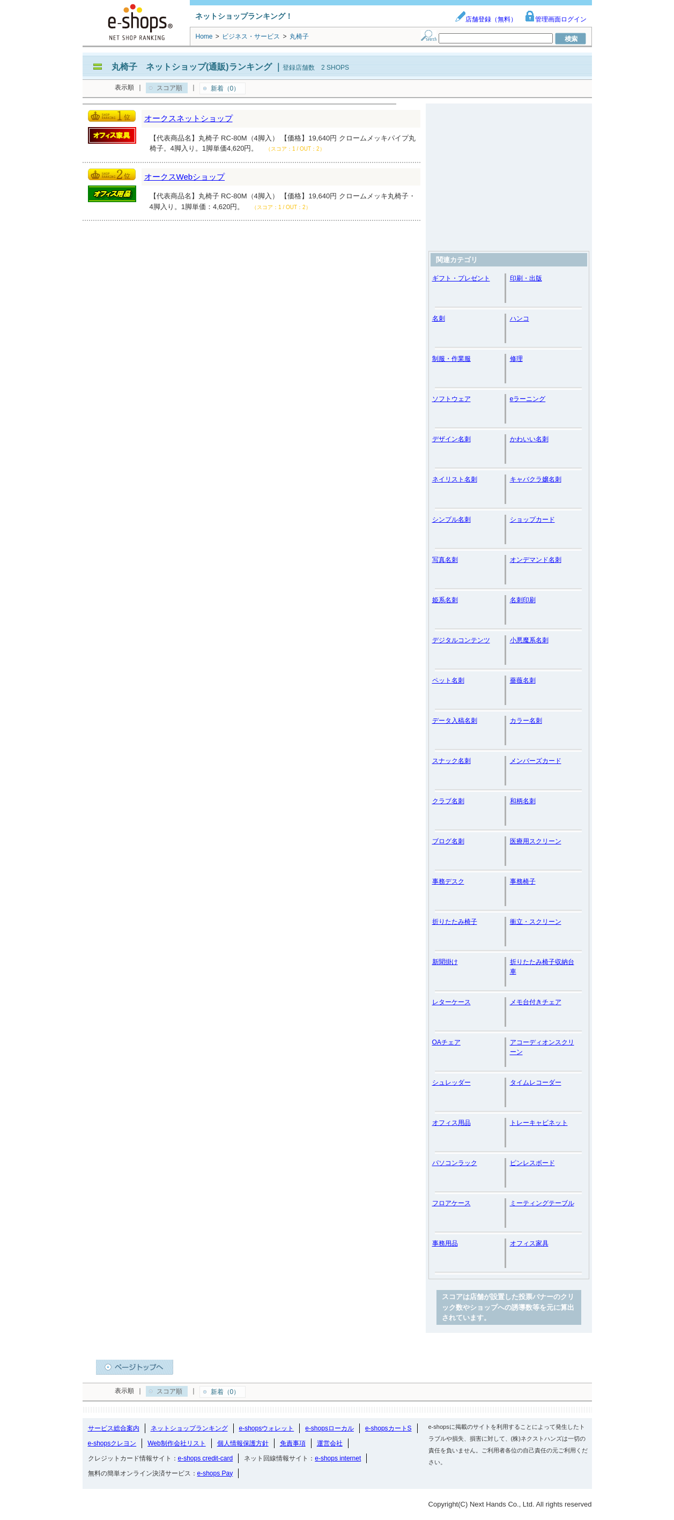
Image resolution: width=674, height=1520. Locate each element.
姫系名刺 (445, 600)
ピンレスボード (532, 1163)
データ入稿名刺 (454, 720)
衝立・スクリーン (535, 921)
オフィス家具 (529, 1243)
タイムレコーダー (535, 1082)
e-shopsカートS (388, 1428)
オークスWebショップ (184, 176)
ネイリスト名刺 (454, 479)
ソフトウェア (451, 399)
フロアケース (451, 1203)
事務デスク (448, 881)
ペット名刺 (448, 680)
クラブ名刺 (448, 801)
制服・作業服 (451, 358)
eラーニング (528, 399)
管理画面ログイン (555, 19)
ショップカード (532, 519)
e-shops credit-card (205, 1458)
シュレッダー (451, 1082)
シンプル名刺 (451, 519)
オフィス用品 (451, 1122)
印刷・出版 (526, 278)
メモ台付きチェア (535, 1002)
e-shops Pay (215, 1473)
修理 (516, 358)
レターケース (451, 1002)
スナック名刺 (451, 761)
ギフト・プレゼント (461, 278)
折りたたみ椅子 (454, 921)
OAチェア (446, 1042)
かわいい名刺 (529, 439)
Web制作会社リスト (176, 1443)
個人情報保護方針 (243, 1443)
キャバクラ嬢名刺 (535, 479)
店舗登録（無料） (486, 19)
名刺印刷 (523, 600)
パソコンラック (454, 1163)
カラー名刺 (526, 720)
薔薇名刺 (523, 680)
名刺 (438, 318)
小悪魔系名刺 (529, 640)
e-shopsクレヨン (112, 1443)
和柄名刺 (523, 801)
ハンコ (519, 318)
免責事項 (293, 1443)
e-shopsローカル (329, 1428)
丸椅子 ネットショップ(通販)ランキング (192, 66)
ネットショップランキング (189, 1428)
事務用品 (445, 1243)
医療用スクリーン (535, 841)
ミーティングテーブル (542, 1203)
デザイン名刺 (451, 439)
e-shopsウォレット (266, 1428)
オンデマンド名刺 (535, 559)
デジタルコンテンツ (461, 640)
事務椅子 (523, 881)
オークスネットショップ (188, 118)
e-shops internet (338, 1458)
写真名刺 (445, 559)
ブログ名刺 (448, 841)
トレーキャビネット (539, 1122)
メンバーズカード (535, 761)
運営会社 (330, 1443)
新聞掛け (445, 962)
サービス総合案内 (113, 1428)
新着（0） (225, 88)
